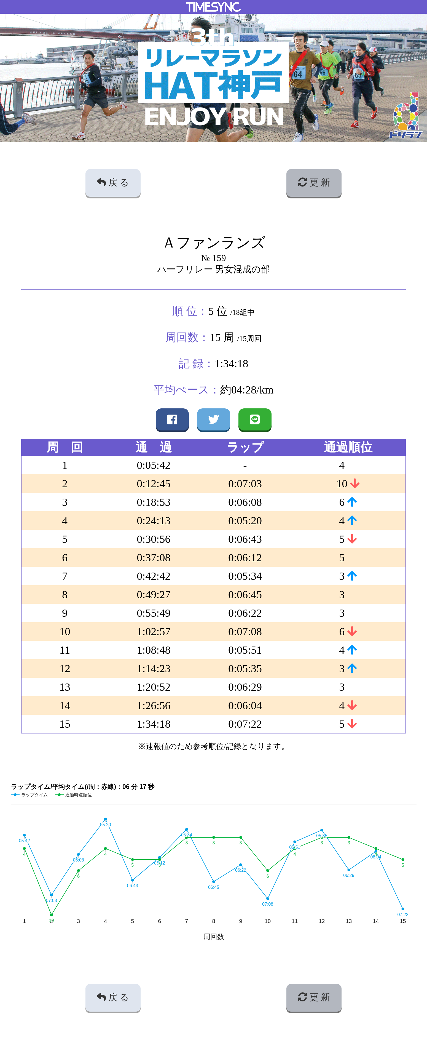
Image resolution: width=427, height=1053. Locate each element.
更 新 (314, 182)
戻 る (113, 182)
